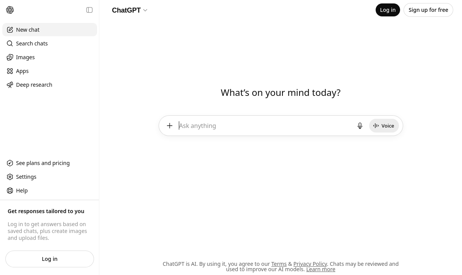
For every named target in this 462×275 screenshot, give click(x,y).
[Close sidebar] (89, 10)
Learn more (320, 269)
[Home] (10, 10)
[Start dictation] (360, 125)
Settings (21, 177)
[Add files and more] (169, 125)
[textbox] (265, 128)
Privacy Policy (310, 263)
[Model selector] (130, 10)
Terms (279, 263)
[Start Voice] (384, 125)
